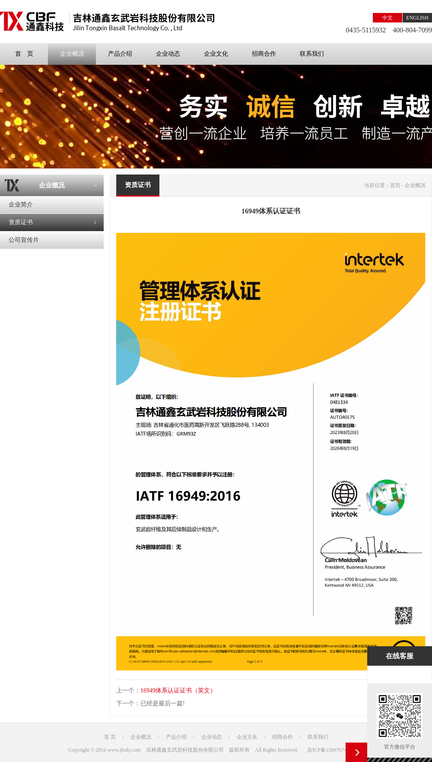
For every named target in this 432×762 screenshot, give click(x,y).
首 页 (24, 54)
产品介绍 (120, 54)
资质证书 (21, 222)
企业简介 (21, 204)
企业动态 (168, 54)
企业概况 (72, 54)
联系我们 (312, 54)
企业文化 (216, 54)
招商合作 (264, 54)
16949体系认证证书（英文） (178, 690)
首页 (395, 185)
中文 (387, 18)
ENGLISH (417, 18)
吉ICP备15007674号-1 (331, 750)
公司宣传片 (24, 240)
